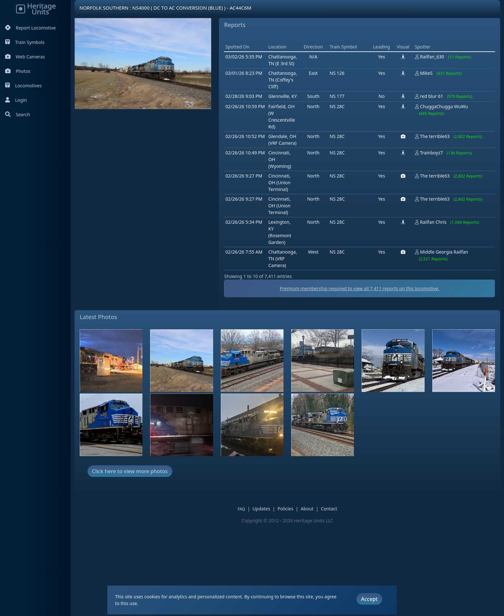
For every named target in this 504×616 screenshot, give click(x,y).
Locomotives (23, 85)
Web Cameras (25, 57)
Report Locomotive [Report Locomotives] (30, 28)
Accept (369, 599)
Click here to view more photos (130, 562)
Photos (18, 71)
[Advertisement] (341, 82)
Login (16, 100)
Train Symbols (25, 42)
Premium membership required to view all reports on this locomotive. (359, 380)
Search (17, 114)
